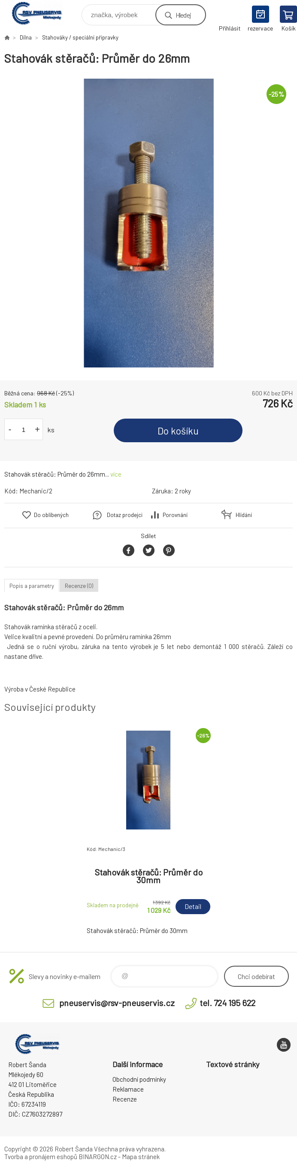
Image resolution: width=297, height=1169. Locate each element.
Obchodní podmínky (139, 1079)
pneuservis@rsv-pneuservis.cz (117, 1003)
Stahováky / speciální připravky (80, 37)
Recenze (124, 1099)
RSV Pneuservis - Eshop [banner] (42, 12)
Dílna (26, 37)
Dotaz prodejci (124, 514)
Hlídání (244, 514)
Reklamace (128, 1089)
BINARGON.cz (98, 1156)
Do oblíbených (51, 514)
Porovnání (175, 514)
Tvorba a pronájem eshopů (40, 1156)
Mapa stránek (141, 1156)
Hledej (183, 15)
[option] (148, 223)
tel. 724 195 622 (227, 1003)
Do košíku (178, 431)
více (115, 474)
